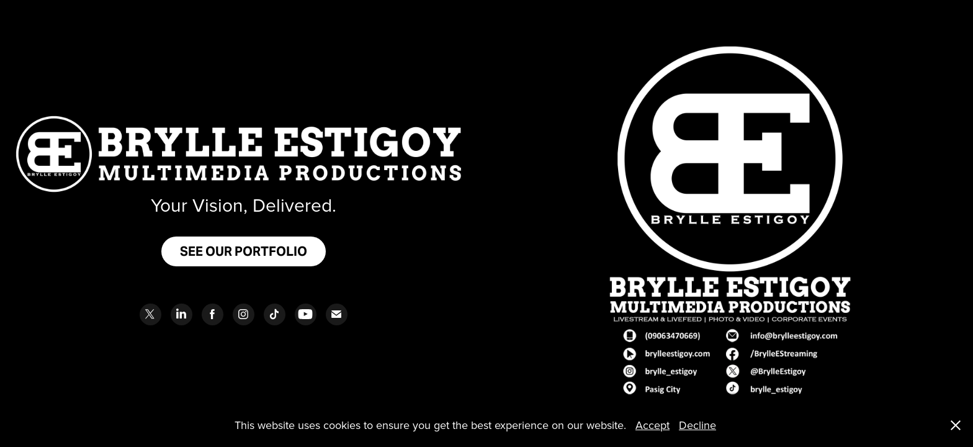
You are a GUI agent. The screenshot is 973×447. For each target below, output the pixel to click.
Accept (652, 425)
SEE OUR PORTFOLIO (243, 251)
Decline (697, 425)
